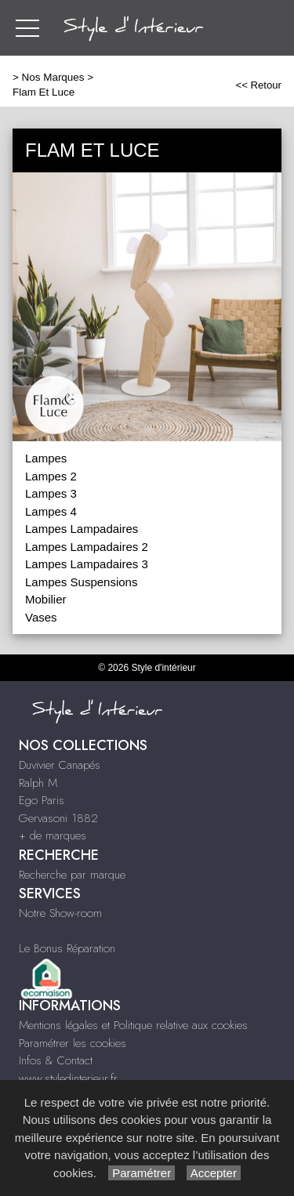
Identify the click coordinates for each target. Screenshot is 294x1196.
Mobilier (46, 599)
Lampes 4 (51, 511)
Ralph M (38, 783)
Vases (41, 617)
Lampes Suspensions (81, 582)
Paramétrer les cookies (72, 1043)
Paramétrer (141, 1173)
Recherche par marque (72, 874)
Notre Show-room (60, 913)
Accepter (213, 1173)
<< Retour (258, 85)
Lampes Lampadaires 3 (86, 564)
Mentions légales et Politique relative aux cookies (133, 1025)
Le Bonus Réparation (67, 948)
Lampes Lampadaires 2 (86, 546)
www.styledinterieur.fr (68, 1078)
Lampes (46, 458)
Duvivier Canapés (59, 765)
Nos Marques (53, 77)
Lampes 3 (51, 493)
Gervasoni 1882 (58, 818)
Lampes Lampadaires (81, 528)
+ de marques (52, 835)
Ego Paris (41, 800)
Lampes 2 (51, 476)
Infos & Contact (56, 1060)
